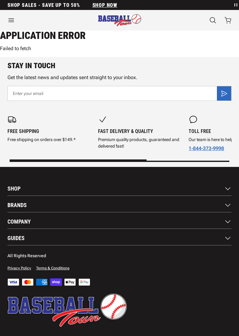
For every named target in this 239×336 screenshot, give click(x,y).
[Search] (213, 20)
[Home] (120, 20)
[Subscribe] (224, 93)
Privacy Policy (19, 268)
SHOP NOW (104, 5)
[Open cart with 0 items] (228, 20)
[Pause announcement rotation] (235, 5)
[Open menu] (39, 20)
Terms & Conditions (52, 268)
